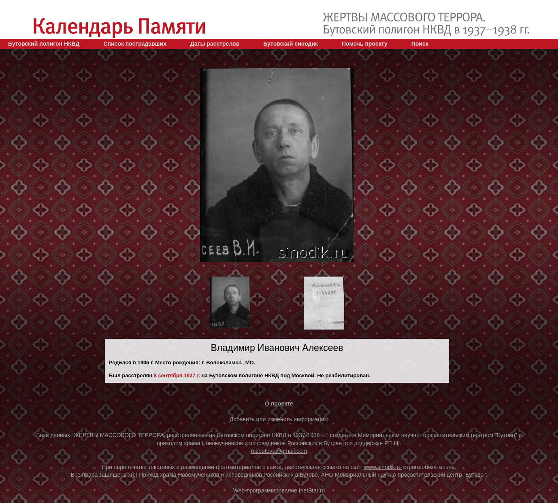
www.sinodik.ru (383, 467)
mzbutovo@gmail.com (279, 451)
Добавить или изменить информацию (279, 419)
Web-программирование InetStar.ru (279, 490)
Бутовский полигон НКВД (43, 43)
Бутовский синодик (290, 43)
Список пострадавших (134, 43)
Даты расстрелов (214, 43)
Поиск (419, 43)
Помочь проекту (365, 43)
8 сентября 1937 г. (177, 375)
